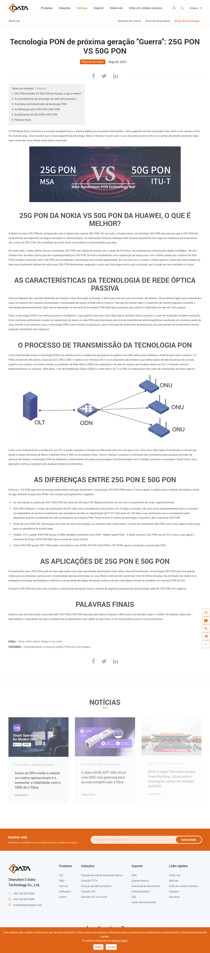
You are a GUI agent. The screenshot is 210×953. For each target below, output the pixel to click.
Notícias (82, 8)
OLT (61, 875)
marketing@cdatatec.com (27, 905)
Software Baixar (140, 891)
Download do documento (145, 886)
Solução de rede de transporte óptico (101, 875)
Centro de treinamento (143, 902)
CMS (134, 875)
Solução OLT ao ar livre (94, 896)
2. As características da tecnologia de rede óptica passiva (44, 98)
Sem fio (63, 886)
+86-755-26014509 (24, 893)
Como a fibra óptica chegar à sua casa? (40, 639)
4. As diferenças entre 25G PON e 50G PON (36, 109)
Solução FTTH (89, 880)
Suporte (99, 8)
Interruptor (65, 891)
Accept (111, 946)
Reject (98, 946)
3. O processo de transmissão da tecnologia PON (39, 104)
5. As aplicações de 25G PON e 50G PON (34, 114)
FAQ (133, 896)
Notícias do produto (157, 21)
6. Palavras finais (21, 119)
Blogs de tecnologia (187, 21)
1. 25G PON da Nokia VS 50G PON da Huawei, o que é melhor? (47, 93)
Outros (63, 896)
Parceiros (174, 896)
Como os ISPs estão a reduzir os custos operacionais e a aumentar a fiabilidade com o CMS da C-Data (37, 778)
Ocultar (41, 88)
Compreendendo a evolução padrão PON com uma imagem (57, 645)
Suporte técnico (140, 880)
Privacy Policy (119, 940)
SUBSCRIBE (190, 840)
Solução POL (88, 891)
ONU (61, 880)
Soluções (64, 8)
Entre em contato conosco (145, 8)
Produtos (46, 8)
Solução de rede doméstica (96, 886)
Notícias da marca (129, 21)
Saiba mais (23, 793)
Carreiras (174, 891)
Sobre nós (116, 8)
